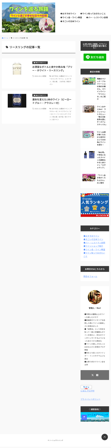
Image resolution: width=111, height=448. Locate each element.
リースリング (62, 114)
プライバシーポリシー (90, 399)
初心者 (54, 117)
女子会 (62, 81)
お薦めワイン (64, 76)
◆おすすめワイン (68, 13)
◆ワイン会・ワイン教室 (71, 17)
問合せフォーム (90, 276)
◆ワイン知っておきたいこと (93, 13)
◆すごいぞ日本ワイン (70, 21)
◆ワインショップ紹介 (93, 246)
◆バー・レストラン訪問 (97, 17)
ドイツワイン (63, 111)
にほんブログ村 (87, 390)
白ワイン (55, 119)
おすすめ (55, 76)
